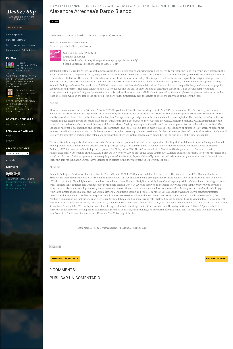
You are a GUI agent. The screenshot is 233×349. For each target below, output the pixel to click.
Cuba (122, 6)
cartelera (113, 6)
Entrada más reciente (65, 258)
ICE (184, 6)
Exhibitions (176, 6)
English (9, 135)
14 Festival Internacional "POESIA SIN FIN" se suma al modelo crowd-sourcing (21, 68)
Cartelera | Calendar (15, 40)
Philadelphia (194, 6)
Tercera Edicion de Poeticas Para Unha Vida (25, 93)
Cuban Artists (134, 6)
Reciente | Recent (14, 34)
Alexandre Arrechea (61, 6)
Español (10, 140)
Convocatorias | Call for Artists (20, 50)
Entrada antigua (216, 258)
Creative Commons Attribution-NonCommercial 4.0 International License (21, 185)
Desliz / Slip (21, 12)
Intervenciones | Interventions (20, 45)
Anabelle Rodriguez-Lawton (90, 6)
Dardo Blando (151, 6)
